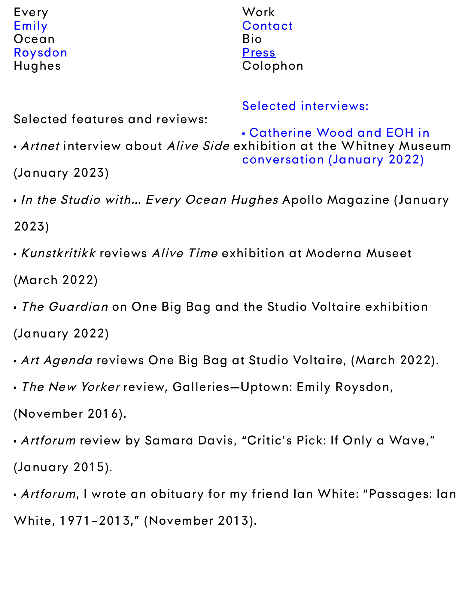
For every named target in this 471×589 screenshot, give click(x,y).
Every (31, 13)
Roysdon (41, 53)
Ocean (35, 40)
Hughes (37, 67)
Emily (31, 27)
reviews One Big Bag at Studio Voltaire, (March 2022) (228, 361)
